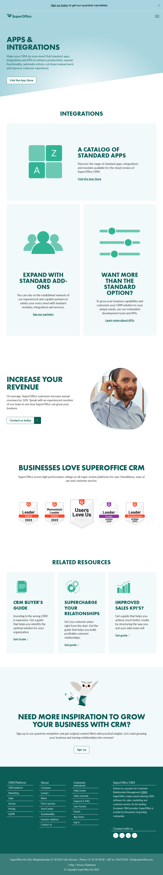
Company (46, 787)
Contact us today (20, 420)
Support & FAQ (81, 801)
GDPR (11, 814)
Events (77, 811)
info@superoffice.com (141, 859)
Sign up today (59, 5)
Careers (45, 793)
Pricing (11, 808)
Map (72, 864)
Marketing (13, 793)
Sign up (81, 749)
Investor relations (50, 819)
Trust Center (47, 808)
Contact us (46, 824)
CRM (143, 792)
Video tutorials (81, 795)
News (44, 798)
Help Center (80, 790)
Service (12, 803)
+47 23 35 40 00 (95, 859)
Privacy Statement (86, 864)
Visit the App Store (21, 80)
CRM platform (15, 787)
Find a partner (48, 803)
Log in (77, 822)
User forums (80, 806)
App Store (79, 816)
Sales (11, 798)
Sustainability (47, 814)
